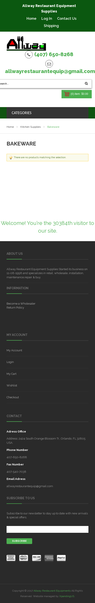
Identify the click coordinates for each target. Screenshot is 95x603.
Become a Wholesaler (21, 303)
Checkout (13, 397)
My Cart (11, 373)
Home (31, 18)
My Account (14, 350)
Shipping (51, 26)
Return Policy (15, 307)
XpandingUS (66, 596)
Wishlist (12, 385)
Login (10, 362)
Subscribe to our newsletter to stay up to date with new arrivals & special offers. (47, 515)
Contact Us (66, 18)
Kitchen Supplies (30, 126)
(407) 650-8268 (53, 54)
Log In (46, 18)
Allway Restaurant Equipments (52, 590)
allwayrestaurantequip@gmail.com (50, 71)
